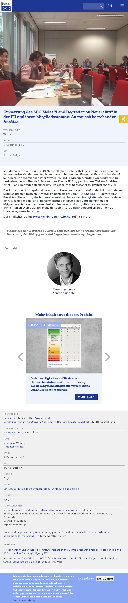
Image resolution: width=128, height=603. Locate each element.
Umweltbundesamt (14, 418)
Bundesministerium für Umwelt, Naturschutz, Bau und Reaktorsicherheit (46, 422)
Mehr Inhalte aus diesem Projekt (63, 314)
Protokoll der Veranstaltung (52, 217)
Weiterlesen (86, 397)
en (110, 6)
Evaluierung (87, 510)
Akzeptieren (86, 578)
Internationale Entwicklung (19, 510)
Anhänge (9, 544)
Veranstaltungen (68, 510)
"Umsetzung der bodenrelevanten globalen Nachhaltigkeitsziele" (60, 197)
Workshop (9, 134)
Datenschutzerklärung (24, 600)
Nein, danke (105, 578)
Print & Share (123, 119)
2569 (6, 499)
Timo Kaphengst (13, 447)
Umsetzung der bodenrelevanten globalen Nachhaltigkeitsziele (41, 489)
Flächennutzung (47, 510)
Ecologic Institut (12, 432)
